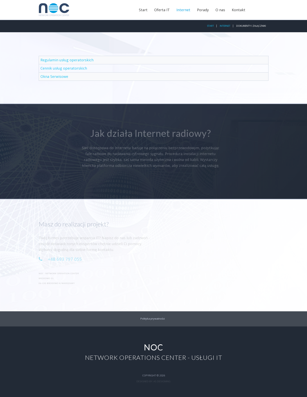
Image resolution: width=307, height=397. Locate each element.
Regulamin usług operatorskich (66, 60)
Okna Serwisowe (54, 76)
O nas (220, 9)
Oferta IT (162, 9)
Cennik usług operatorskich (63, 68)
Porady (203, 9)
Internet (183, 9)
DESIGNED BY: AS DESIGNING (153, 381)
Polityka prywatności (152, 318)
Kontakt (238, 9)
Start (143, 9)
